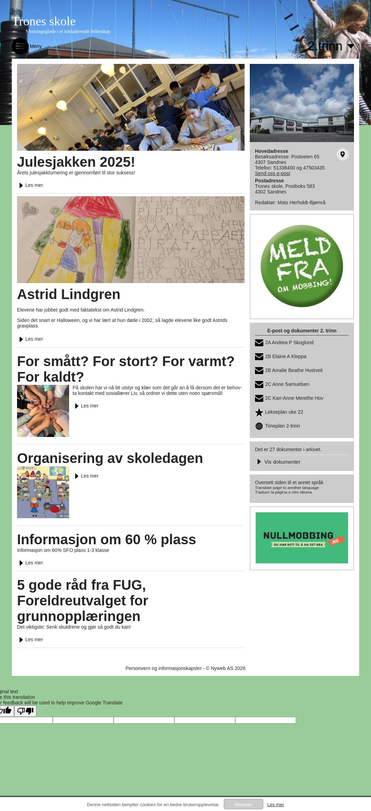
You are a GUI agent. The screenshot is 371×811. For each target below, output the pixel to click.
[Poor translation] (25, 711)
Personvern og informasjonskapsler (163, 668)
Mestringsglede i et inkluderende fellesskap (68, 31)
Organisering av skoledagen (110, 458)
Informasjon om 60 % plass (106, 539)
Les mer (30, 185)
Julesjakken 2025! (76, 161)
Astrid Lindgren (69, 294)
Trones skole (44, 21)
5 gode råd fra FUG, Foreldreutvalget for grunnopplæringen (82, 600)
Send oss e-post (272, 173)
